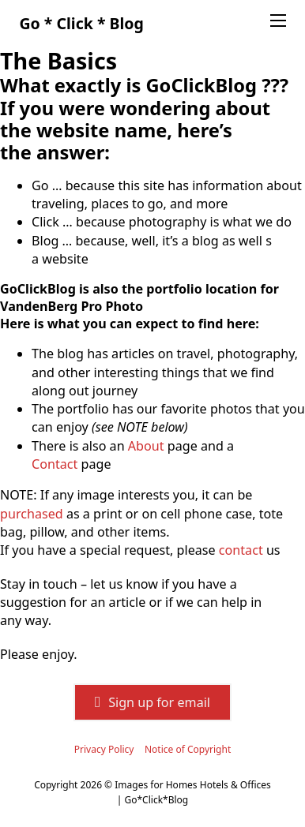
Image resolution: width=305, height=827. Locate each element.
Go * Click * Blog (81, 23)
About (146, 446)
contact (241, 550)
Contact (54, 464)
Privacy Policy (104, 749)
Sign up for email (152, 702)
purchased (31, 513)
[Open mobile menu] (278, 20)
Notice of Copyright (188, 749)
